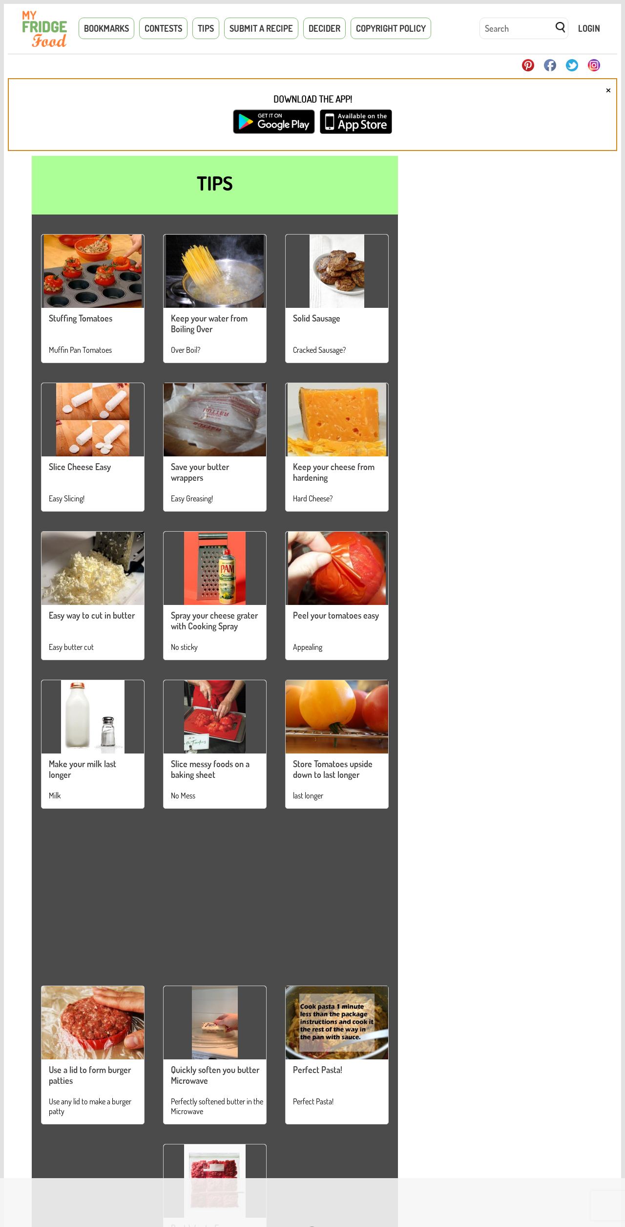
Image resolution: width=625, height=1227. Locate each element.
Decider (324, 28)
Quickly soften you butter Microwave (215, 1075)
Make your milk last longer (82, 769)
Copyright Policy (391, 28)
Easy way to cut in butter (92, 615)
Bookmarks (106, 28)
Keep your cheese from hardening (334, 472)
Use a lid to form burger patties (90, 1075)
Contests (163, 28)
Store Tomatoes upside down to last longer (333, 769)
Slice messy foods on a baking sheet (210, 769)
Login (589, 28)
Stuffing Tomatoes (80, 318)
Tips (206, 28)
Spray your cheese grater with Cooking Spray (214, 620)
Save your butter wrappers (200, 472)
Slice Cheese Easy (80, 466)
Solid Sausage (316, 318)
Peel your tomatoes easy (336, 615)
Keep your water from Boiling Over (209, 323)
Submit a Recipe (261, 28)
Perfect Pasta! (317, 1069)
